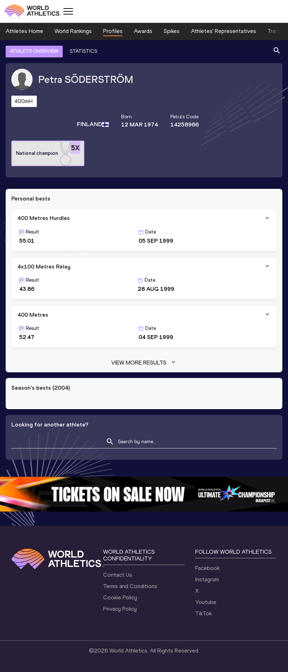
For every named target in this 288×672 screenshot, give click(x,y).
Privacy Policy (120, 608)
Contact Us (117, 574)
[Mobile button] (68, 11)
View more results (144, 363)
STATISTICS (83, 51)
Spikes (172, 31)
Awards (143, 31)
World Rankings (73, 31)
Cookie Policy (120, 597)
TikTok (203, 613)
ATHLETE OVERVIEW (34, 51)
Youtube (205, 602)
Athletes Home (24, 31)
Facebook (207, 568)
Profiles (113, 31)
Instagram (207, 579)
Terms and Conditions (130, 586)
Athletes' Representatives (223, 31)
